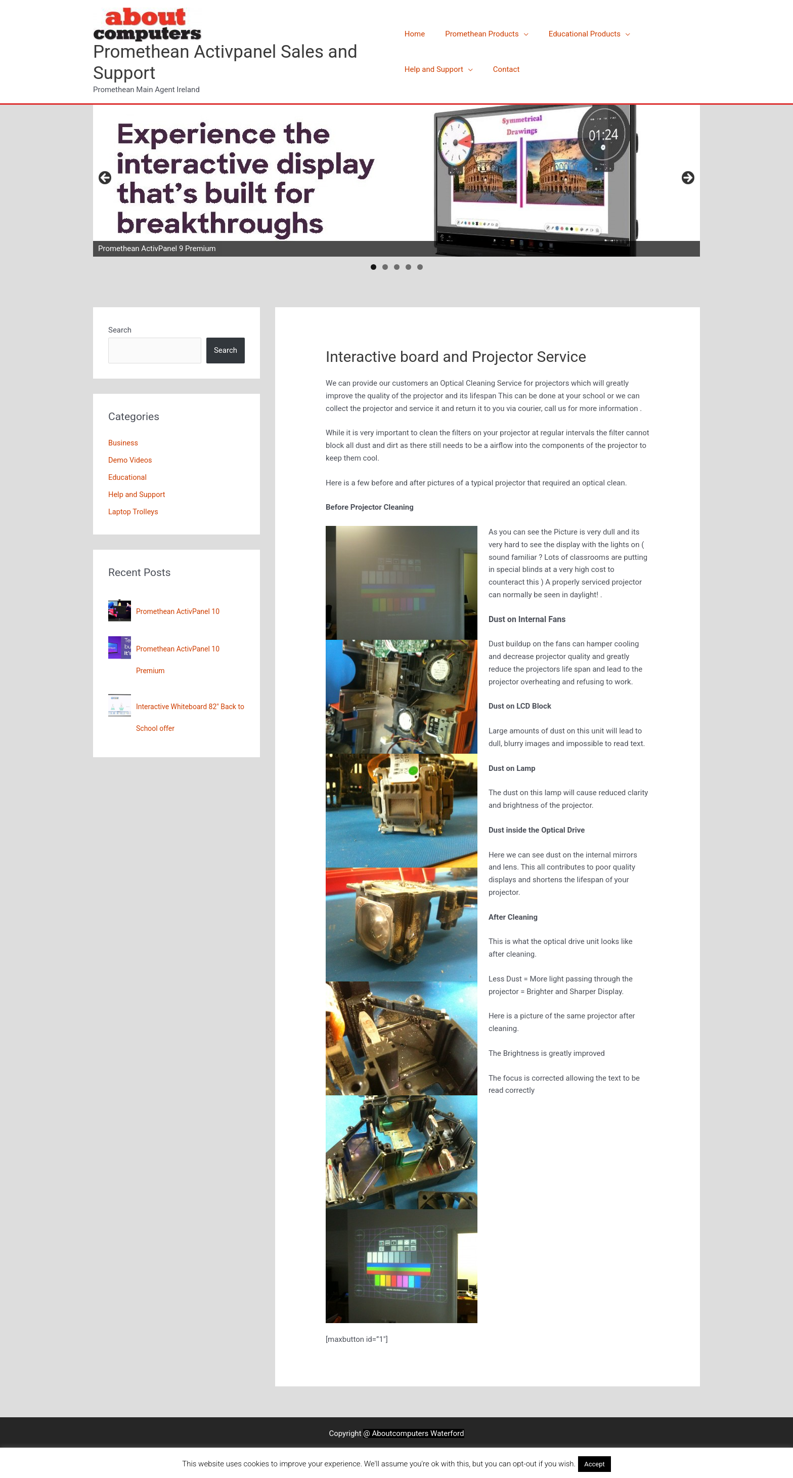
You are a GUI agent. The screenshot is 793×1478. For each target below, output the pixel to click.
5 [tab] (420, 267)
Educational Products (574, 33)
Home (415, 33)
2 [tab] (385, 267)
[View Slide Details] (396, 181)
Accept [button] (594, 1464)
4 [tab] (408, 267)
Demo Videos (130, 460)
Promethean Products (477, 33)
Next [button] (687, 178)
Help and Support (434, 69)
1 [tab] (373, 267)
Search (119, 330)
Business (123, 442)
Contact (501, 69)
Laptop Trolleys (134, 511)
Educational (128, 477)
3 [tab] (397, 267)
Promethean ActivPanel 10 (177, 611)
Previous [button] (105, 178)
